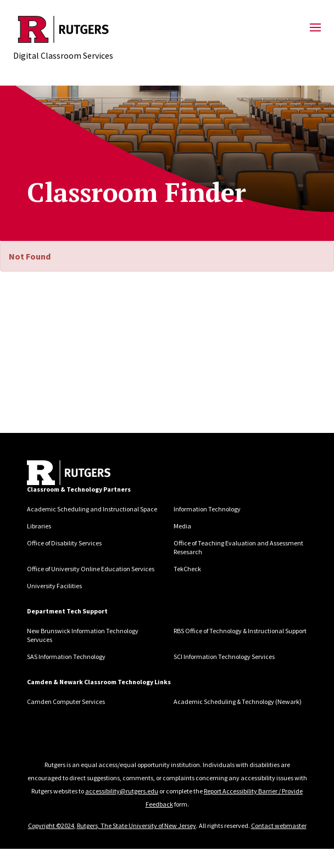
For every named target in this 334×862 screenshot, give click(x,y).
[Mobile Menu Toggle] (315, 28)
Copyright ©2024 (51, 825)
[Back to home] (68, 472)
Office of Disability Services (64, 543)
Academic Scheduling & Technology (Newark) (238, 701)
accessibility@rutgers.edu (121, 791)
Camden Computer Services (66, 701)
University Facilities (54, 586)
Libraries (39, 526)
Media (182, 526)
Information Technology (207, 509)
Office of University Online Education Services (90, 569)
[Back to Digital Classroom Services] (63, 29)
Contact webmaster (279, 825)
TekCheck (187, 569)
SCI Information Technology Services (224, 656)
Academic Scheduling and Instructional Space (92, 509)
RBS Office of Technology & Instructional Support (240, 631)
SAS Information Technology (66, 656)
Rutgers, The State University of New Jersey (136, 825)
